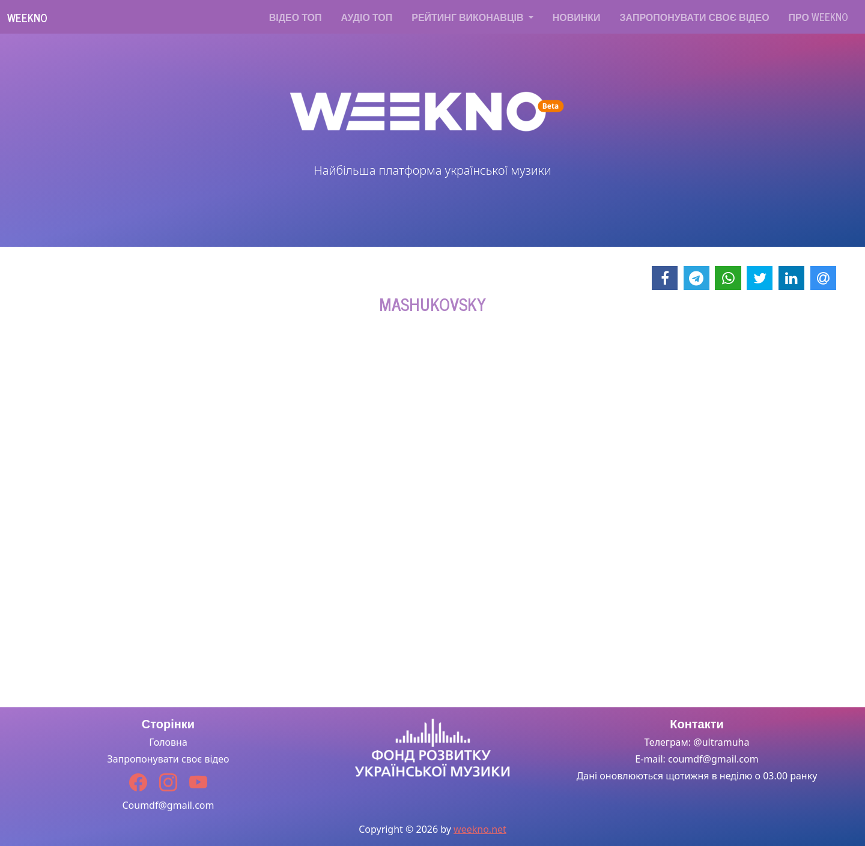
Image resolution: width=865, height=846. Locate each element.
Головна (168, 742)
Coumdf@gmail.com (168, 805)
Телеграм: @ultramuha (697, 742)
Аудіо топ (367, 17)
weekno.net (480, 829)
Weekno (27, 17)
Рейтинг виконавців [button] (468, 17)
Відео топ (295, 17)
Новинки (577, 17)
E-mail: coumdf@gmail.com (696, 759)
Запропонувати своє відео (694, 17)
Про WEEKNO (818, 17)
